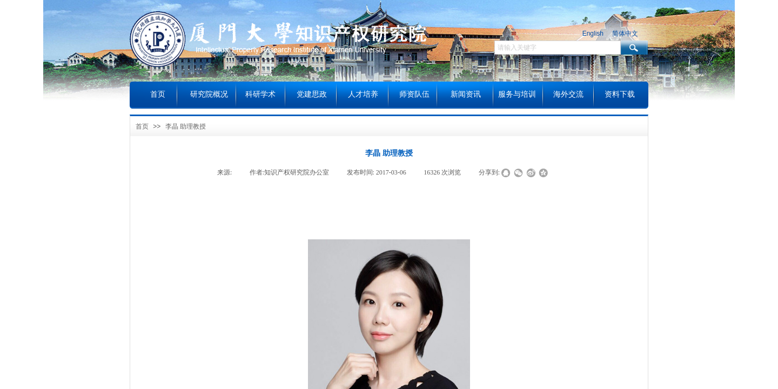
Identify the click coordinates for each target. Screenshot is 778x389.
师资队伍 (414, 94)
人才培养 (363, 94)
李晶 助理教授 (185, 126)
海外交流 (568, 94)
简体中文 (625, 33)
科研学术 (260, 94)
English (592, 33)
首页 (142, 126)
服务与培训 (517, 94)
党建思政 (312, 94)
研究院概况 (209, 94)
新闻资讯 (466, 94)
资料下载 (620, 94)
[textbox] (557, 48)
